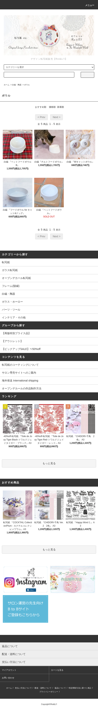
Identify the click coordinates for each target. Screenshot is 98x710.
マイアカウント (9, 670)
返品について (60, 688)
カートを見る (57, 670)
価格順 (52, 107)
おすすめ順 (40, 107)
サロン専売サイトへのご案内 (19, 372)
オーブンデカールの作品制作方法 (21, 388)
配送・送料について (43, 688)
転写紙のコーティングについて (20, 364)
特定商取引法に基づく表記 (80, 688)
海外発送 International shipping (20, 380)
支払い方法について (23, 688)
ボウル (27, 85)
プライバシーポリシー (48, 692)
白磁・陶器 (16, 85)
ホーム (6, 85)
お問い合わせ (8, 678)
